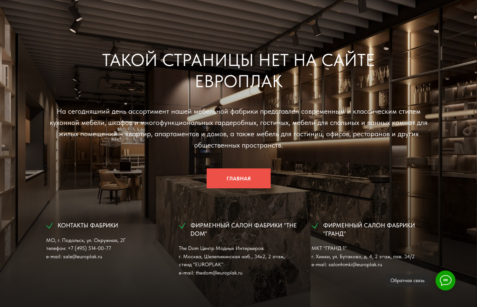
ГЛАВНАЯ (239, 178)
